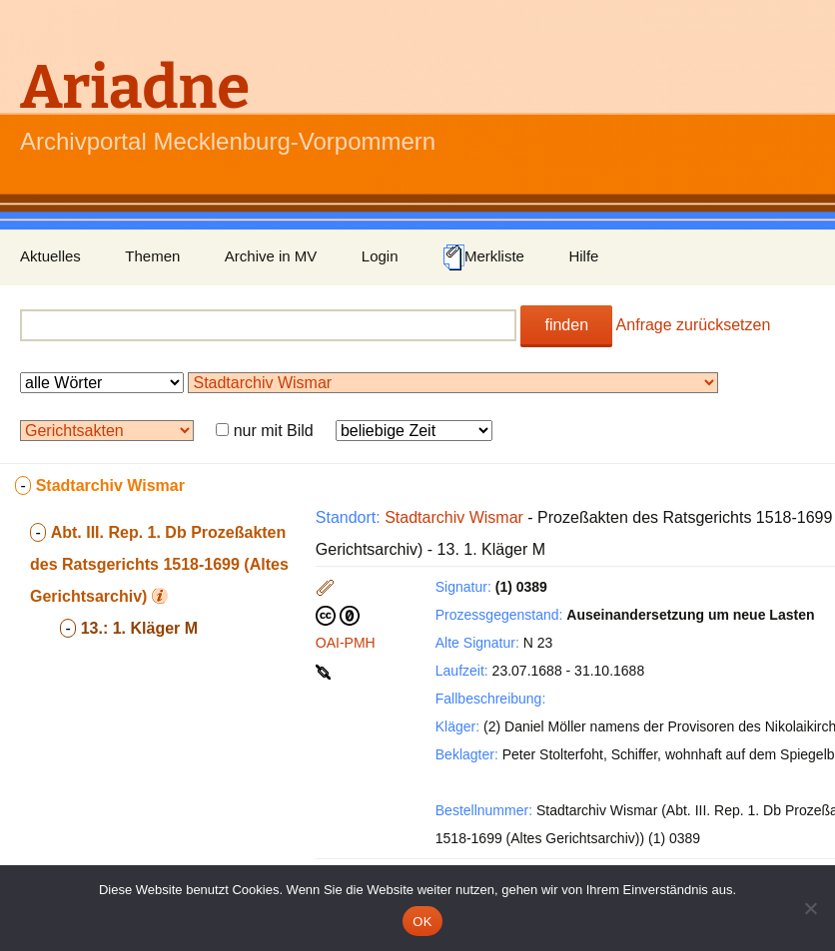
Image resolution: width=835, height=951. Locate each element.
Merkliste (483, 257)
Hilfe (583, 255)
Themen (152, 255)
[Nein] (810, 908)
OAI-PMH (346, 643)
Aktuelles (50, 255)
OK (422, 921)
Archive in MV (271, 255)
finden (566, 324)
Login (380, 255)
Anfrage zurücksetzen (693, 324)
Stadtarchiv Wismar (454, 517)
